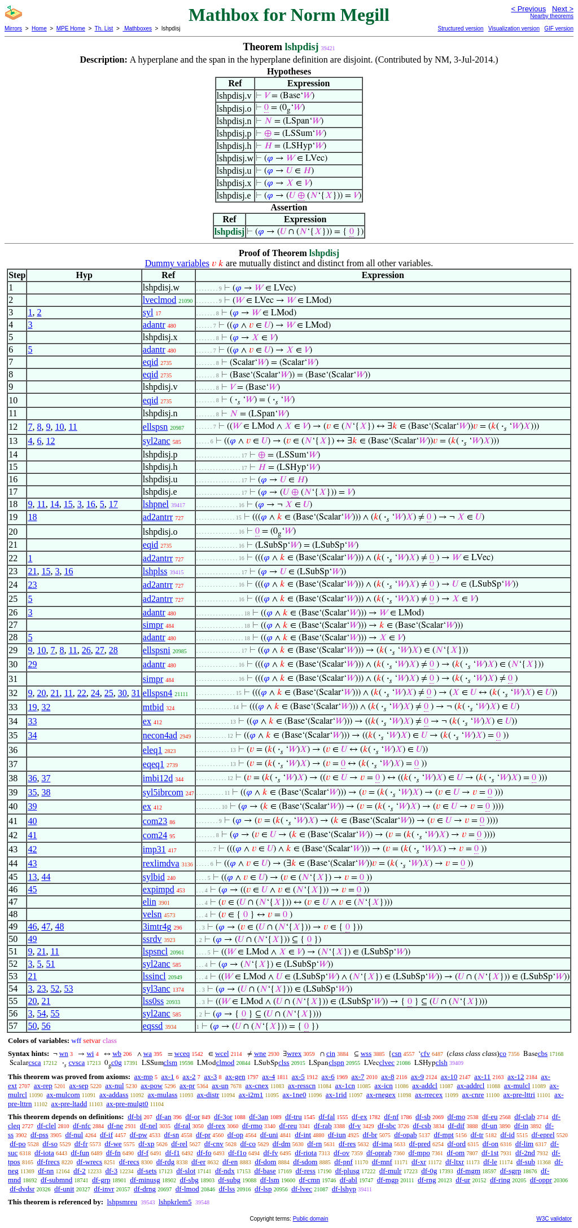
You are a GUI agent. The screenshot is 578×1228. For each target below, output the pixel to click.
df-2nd (525, 1152)
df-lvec (301, 1189)
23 (32, 584)
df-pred (419, 1143)
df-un (489, 1125)
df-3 (112, 1171)
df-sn (171, 1134)
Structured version (460, 28)
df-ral (182, 1125)
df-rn (314, 1143)
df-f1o (237, 1152)
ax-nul (114, 1085)
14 (54, 504)
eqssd (153, 1026)
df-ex (359, 1116)
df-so (50, 1143)
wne (260, 1053)
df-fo (204, 1152)
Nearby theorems (551, 16)
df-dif (456, 1125)
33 (32, 721)
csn (396, 1053)
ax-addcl (424, 1085)
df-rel (179, 1143)
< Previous (528, 9)
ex (147, 721)
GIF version (558, 28)
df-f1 (172, 1152)
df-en (230, 1161)
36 (32, 778)
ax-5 (298, 1076)
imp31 (154, 849)
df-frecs (48, 1161)
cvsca (76, 1062)
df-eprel (542, 1134)
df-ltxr (454, 1161)
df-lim (524, 1143)
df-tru (293, 1116)
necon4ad (160, 735)
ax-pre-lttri (519, 1094)
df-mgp (388, 1180)
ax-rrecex (429, 1094)
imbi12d (158, 778)
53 (68, 988)
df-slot (185, 1171)
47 (45, 926)
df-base (264, 1171)
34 (32, 735)
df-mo (456, 1116)
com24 (155, 835)
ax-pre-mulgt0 (127, 1103)
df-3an (258, 1116)
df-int (303, 1134)
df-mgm (468, 1171)
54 (41, 1013)
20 (41, 693)
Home (39, 28)
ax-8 (387, 1076)
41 (32, 835)
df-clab (524, 1116)
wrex (294, 1053)
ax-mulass (163, 1094)
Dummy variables (177, 263)
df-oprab (379, 1152)
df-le (490, 1161)
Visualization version (514, 28)
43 (32, 863)
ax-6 (328, 1076)
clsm (171, 1062)
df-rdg (165, 1161)
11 (72, 427)
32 (45, 707)
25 (108, 693)
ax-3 (210, 1076)
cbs (543, 1053)
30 (122, 693)
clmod (225, 1062)
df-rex (216, 1125)
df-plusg (347, 1171)
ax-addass (113, 1094)
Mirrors (13, 28)
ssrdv (152, 939)
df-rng (427, 1180)
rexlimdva (161, 863)
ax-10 (449, 1076)
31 (136, 693)
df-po (17, 1143)
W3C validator (554, 1219)
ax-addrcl (470, 1085)
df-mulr (390, 1171)
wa (147, 1053)
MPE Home (70, 28)
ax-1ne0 (294, 1094)
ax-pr (187, 1085)
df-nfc (82, 1125)
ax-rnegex (381, 1094)
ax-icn (383, 1085)
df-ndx (225, 1171)
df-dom (265, 1161)
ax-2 (188, 1076)
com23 (155, 821)
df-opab (405, 1134)
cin (330, 1053)
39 (32, 806)
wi (90, 1053)
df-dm (282, 1143)
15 (68, 504)
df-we (112, 1143)
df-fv (271, 1152)
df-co (248, 1143)
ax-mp (143, 1076)
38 (45, 792)
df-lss (226, 1189)
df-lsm (269, 1180)
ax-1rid (336, 1094)
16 (90, 504)
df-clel (46, 1125)
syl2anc (156, 441)
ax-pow (152, 1085)
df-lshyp (344, 1189)
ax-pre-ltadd (69, 1103)
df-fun (80, 1152)
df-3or (223, 1116)
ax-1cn (345, 1085)
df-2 (79, 1171)
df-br (369, 1134)
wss (366, 1053)
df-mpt (443, 1134)
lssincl (154, 976)
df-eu (489, 1116)
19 (32, 707)
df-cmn (310, 1180)
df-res (347, 1143)
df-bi (135, 1116)
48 (59, 926)
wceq (182, 1053)
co (503, 1053)
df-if (106, 1134)
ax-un (220, 1085)
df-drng (145, 1189)
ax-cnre (473, 1094)
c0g (116, 1062)
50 (32, 1026)
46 (32, 926)
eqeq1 (153, 764)
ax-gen (235, 1076)
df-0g (429, 1171)
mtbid (153, 707)
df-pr (203, 1134)
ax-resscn (302, 1085)
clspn (336, 1062)
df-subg (229, 1180)
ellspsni (156, 650)
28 (113, 650)
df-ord (457, 1143)
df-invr (104, 1189)
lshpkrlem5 (175, 1202)
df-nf (391, 1116)
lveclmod (160, 300)
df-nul (74, 1134)
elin (149, 901)
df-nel (148, 1125)
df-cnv (214, 1143)
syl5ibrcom (163, 792)
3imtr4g (157, 926)
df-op (235, 1134)
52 (54, 988)
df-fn (113, 1152)
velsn (152, 914)
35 (32, 792)
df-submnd (56, 1180)
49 (32, 939)
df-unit (64, 1189)
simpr (153, 625)
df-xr (418, 1161)
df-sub (525, 1161)
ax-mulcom (63, 1094)
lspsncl (155, 951)
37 (45, 778)
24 (95, 693)
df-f (143, 1152)
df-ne (115, 1125)
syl (148, 312)
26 (86, 650)
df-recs (129, 1161)
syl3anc (156, 988)
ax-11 (482, 1076)
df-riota (306, 1152)
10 (59, 427)
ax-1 (167, 1076)
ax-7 (357, 1076)
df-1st (489, 1152)
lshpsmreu (122, 1202)
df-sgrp (511, 1171)
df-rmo (252, 1125)
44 (45, 877)
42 (32, 849)
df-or (192, 1116)
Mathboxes (137, 28)
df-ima (382, 1143)
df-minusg (145, 1180)
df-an (163, 1116)
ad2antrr (158, 517)
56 (45, 1026)
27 (99, 650)
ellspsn (155, 427)
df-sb (423, 1116)
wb (116, 1053)
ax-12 (515, 1076)
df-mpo (419, 1152)
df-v (355, 1125)
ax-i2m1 (251, 1094)
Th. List (104, 28)
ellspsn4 (157, 693)
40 (32, 821)
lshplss (155, 571)
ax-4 (268, 1076)
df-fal (326, 1116)
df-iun (337, 1134)
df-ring (500, 1180)
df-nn (46, 1171)
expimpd (158, 889)
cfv (425, 1053)
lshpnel (156, 504)
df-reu (288, 1125)
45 (32, 889)
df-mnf (382, 1161)
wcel (222, 1053)
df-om (455, 1152)
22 (81, 693)
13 (32, 877)
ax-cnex (257, 1085)
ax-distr (208, 1094)
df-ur (463, 1180)
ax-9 (417, 1076)
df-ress (306, 1171)
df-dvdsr (22, 1189)
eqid (151, 362)
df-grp (101, 1180)
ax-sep (79, 1085)
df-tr (477, 1134)
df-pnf (343, 1161)
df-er (198, 1161)
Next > (562, 9)
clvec (387, 1062)
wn (63, 1053)
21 (32, 571)
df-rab (323, 1125)
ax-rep (43, 1085)
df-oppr (541, 1180)
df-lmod (187, 1189)
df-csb (422, 1125)
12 (50, 441)
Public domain (311, 1219)
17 (113, 504)
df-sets (147, 1171)
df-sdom (305, 1161)
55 (54, 1013)
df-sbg (188, 1180)
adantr (154, 324)
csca (34, 1062)
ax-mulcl (517, 1085)
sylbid (154, 877)
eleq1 (153, 750)
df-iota (44, 1152)
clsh (442, 1062)
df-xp (146, 1143)
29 (32, 664)
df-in (521, 1125)
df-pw (138, 1134)
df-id (507, 1134)
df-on (490, 1143)
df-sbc (387, 1125)
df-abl (348, 1180)
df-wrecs (89, 1161)
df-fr (81, 1143)
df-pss (39, 1134)
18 (32, 517)
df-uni (269, 1134)
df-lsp (263, 1189)
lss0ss (153, 1001)
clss (284, 1062)
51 (50, 964)
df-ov (341, 1152)
